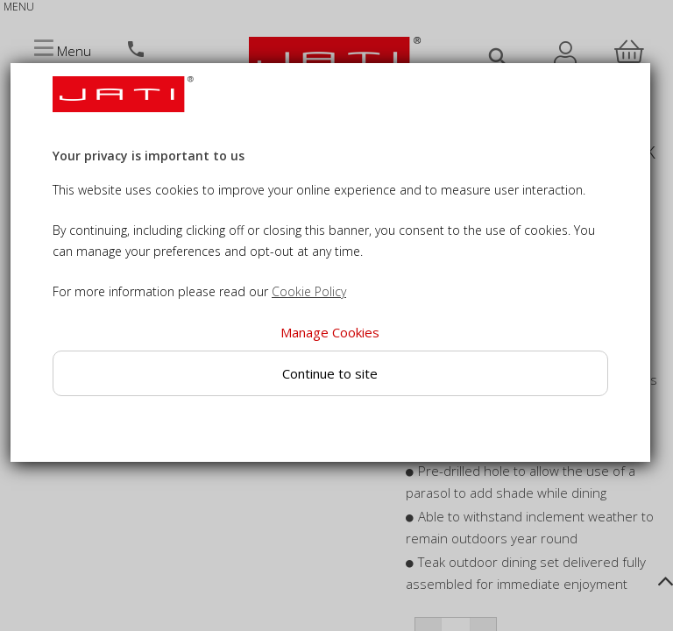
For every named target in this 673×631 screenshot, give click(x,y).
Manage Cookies (329, 332)
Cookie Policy (309, 291)
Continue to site (330, 373)
